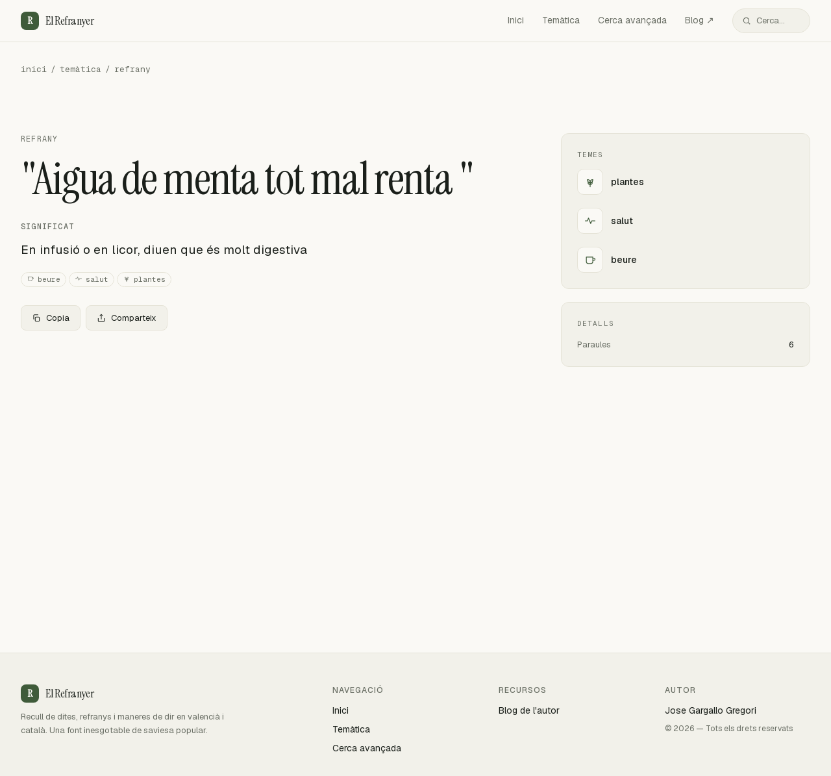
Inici (516, 20)
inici (34, 69)
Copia (50, 317)
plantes (144, 279)
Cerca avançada (632, 20)
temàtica (80, 69)
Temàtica (561, 20)
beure (43, 279)
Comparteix (126, 317)
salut (91, 279)
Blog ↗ (699, 20)
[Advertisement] (270, 437)
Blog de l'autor (529, 710)
